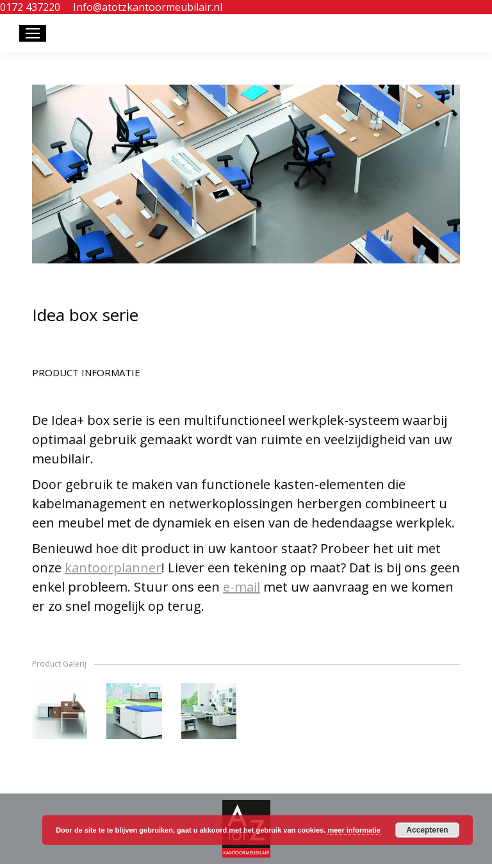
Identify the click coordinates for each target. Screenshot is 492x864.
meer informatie (354, 830)
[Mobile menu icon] (32, 33)
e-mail (241, 586)
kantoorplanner (113, 567)
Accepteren (427, 830)
